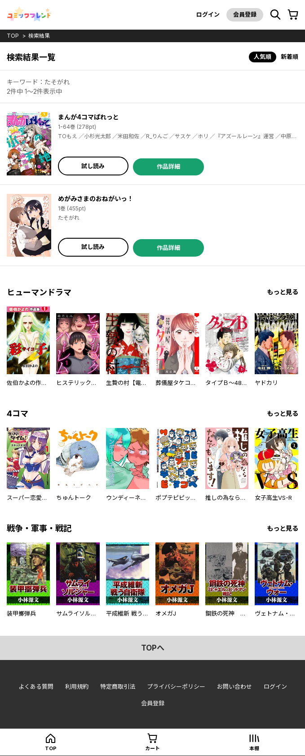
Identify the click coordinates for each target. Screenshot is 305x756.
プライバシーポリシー (176, 686)
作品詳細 (168, 166)
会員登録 (244, 14)
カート (152, 748)
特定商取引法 (117, 686)
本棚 (254, 748)
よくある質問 (35, 686)
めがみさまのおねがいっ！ (95, 198)
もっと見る (282, 292)
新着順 (289, 56)
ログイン (208, 14)
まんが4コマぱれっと (88, 117)
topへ (152, 647)
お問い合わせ (234, 686)
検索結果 (39, 35)
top (13, 35)
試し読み (93, 166)
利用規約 (76, 686)
